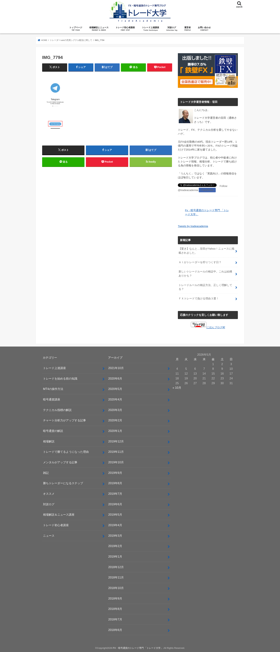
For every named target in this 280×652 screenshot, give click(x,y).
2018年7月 (115, 619)
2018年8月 (115, 608)
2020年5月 (115, 388)
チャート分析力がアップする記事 (64, 420)
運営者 (187, 28)
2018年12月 (116, 566)
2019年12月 (116, 441)
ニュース (48, 535)
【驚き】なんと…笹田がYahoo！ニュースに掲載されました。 (206, 250)
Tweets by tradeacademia (193, 226)
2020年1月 (115, 430)
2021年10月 (116, 367)
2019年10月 (116, 462)
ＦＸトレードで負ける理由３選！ (199, 298)
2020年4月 (115, 399)
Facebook (207, 190)
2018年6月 (115, 629)
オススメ (48, 493)
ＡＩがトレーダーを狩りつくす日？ (200, 262)
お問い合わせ (204, 28)
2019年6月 (115, 503)
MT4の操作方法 (53, 388)
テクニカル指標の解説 (57, 409)
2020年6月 (115, 378)
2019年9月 (115, 472)
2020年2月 (115, 420)
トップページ (75, 28)
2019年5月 (115, 514)
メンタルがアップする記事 (60, 462)
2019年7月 (115, 493)
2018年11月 (116, 577)
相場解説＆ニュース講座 (58, 514)
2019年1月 (115, 556)
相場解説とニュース (99, 28)
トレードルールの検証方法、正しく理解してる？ (205, 287)
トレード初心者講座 (125, 28)
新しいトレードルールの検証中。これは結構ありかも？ (205, 273)
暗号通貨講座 (51, 399)
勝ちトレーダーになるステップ (63, 483)
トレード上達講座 (150, 28)
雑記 (46, 472)
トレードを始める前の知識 (60, 378)
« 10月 (177, 387)
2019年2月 (115, 545)
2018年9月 (115, 598)
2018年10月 (116, 587)
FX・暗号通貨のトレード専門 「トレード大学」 (138, 647)
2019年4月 (115, 524)
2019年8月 (115, 483)
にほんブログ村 (208, 327)
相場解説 (48, 441)
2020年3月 (115, 409)
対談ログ (171, 28)
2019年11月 (116, 451)
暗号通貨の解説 (53, 430)
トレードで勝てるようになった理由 (66, 451)
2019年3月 (115, 535)
